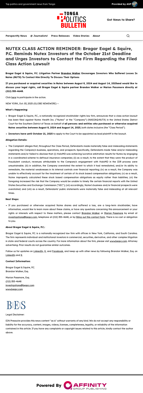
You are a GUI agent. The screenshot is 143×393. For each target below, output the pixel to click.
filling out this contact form (90, 217)
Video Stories (81, 35)
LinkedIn (38, 251)
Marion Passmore (113, 213)
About (96, 35)
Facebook (57, 251)
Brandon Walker (91, 213)
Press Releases (60, 35)
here (13, 97)
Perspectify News (16, 35)
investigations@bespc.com (22, 217)
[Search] (128, 36)
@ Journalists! (39, 35)
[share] (135, 36)
